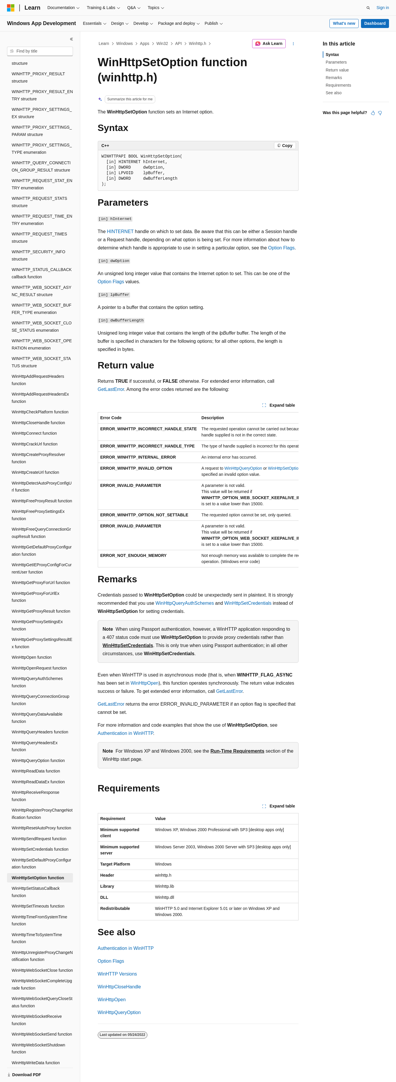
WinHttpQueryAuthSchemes (185, 603)
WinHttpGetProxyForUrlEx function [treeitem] (35, 577)
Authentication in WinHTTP (125, 733)
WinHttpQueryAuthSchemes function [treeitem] (37, 662)
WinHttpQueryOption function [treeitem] (38, 740)
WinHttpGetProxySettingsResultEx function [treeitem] (42, 623)
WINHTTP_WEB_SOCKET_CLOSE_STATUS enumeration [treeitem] (41, 306)
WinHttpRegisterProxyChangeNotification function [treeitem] (42, 794)
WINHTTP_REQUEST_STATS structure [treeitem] (39, 182)
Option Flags (281, 247)
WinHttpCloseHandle (119, 986)
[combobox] (40, 51)
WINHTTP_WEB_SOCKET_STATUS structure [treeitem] (41, 342)
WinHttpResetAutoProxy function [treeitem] (41, 807)
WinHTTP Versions (117, 973)
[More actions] (293, 43)
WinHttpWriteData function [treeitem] (36, 1042)
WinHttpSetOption (284, 468)
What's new (344, 23)
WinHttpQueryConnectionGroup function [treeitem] (40, 680)
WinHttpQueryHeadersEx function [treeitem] (34, 726)
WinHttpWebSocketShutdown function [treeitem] (38, 1028)
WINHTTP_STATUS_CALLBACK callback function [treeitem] (42, 253)
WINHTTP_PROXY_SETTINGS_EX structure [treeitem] (42, 93)
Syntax (332, 54)
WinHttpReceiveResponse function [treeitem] (35, 776)
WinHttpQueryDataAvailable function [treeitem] (37, 698)
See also (333, 92)
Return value (337, 70)
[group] (198, 489)
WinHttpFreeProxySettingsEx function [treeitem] (38, 495)
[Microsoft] (11, 8)
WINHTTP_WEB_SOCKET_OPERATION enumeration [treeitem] (42, 324)
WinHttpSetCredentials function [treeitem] (40, 829)
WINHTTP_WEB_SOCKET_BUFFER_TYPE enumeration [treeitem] (41, 289)
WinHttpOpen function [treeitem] (32, 637)
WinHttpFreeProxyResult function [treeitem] (42, 480)
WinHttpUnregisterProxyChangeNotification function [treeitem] (42, 936)
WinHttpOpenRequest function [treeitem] (39, 648)
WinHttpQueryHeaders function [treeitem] (40, 711)
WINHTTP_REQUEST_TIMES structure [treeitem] (39, 217)
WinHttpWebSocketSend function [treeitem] (42, 1014)
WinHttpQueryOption (243, 468)
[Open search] (368, 8)
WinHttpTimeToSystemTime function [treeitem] (37, 918)
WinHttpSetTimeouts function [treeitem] (38, 886)
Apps (144, 43)
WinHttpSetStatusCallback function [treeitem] (36, 872)
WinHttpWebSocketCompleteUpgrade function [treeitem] (42, 964)
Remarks (334, 77)
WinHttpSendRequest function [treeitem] (39, 818)
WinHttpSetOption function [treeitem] (38, 857)
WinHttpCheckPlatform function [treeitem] (40, 391)
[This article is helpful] (372, 112)
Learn (104, 43)
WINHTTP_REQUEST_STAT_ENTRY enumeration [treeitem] (42, 164)
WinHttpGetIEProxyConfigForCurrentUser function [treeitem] (41, 548)
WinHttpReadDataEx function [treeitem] (38, 761)
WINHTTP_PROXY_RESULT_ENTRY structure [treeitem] (42, 75)
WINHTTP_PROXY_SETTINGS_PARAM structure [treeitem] (42, 111)
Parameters (336, 62)
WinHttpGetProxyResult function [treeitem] (41, 591)
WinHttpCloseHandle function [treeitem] (38, 402)
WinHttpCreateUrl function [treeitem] (35, 452)
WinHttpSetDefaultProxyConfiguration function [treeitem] (41, 843)
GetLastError (111, 389)
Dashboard (374, 23)
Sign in (382, 7)
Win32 (162, 43)
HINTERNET (120, 231)
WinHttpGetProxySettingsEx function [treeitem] (37, 605)
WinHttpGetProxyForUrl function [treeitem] (41, 562)
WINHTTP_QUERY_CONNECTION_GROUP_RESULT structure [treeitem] (41, 146)
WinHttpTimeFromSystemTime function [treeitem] (39, 900)
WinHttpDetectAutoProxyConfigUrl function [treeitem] (41, 467)
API (178, 43)
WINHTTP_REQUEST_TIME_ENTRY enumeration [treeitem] (42, 200)
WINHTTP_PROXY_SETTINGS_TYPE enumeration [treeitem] (42, 128)
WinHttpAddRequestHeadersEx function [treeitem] (40, 378)
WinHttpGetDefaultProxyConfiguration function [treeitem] (41, 530)
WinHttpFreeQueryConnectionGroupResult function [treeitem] (41, 513)
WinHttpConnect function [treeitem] (34, 413)
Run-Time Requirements (237, 751)
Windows (124, 43)
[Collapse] (71, 39)
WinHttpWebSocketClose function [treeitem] (42, 950)
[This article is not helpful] (379, 112)
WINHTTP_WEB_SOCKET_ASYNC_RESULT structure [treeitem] (41, 271)
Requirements (338, 85)
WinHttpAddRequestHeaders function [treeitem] (38, 360)
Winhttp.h (197, 43)
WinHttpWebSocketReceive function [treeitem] (37, 1000)
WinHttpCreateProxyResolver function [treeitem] (38, 438)
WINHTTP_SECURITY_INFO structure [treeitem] (38, 235)
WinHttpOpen (144, 683)
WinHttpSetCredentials (248, 603)
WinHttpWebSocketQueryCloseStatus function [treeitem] (42, 982)
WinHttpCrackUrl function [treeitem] (34, 424)
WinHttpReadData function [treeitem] (36, 751)
